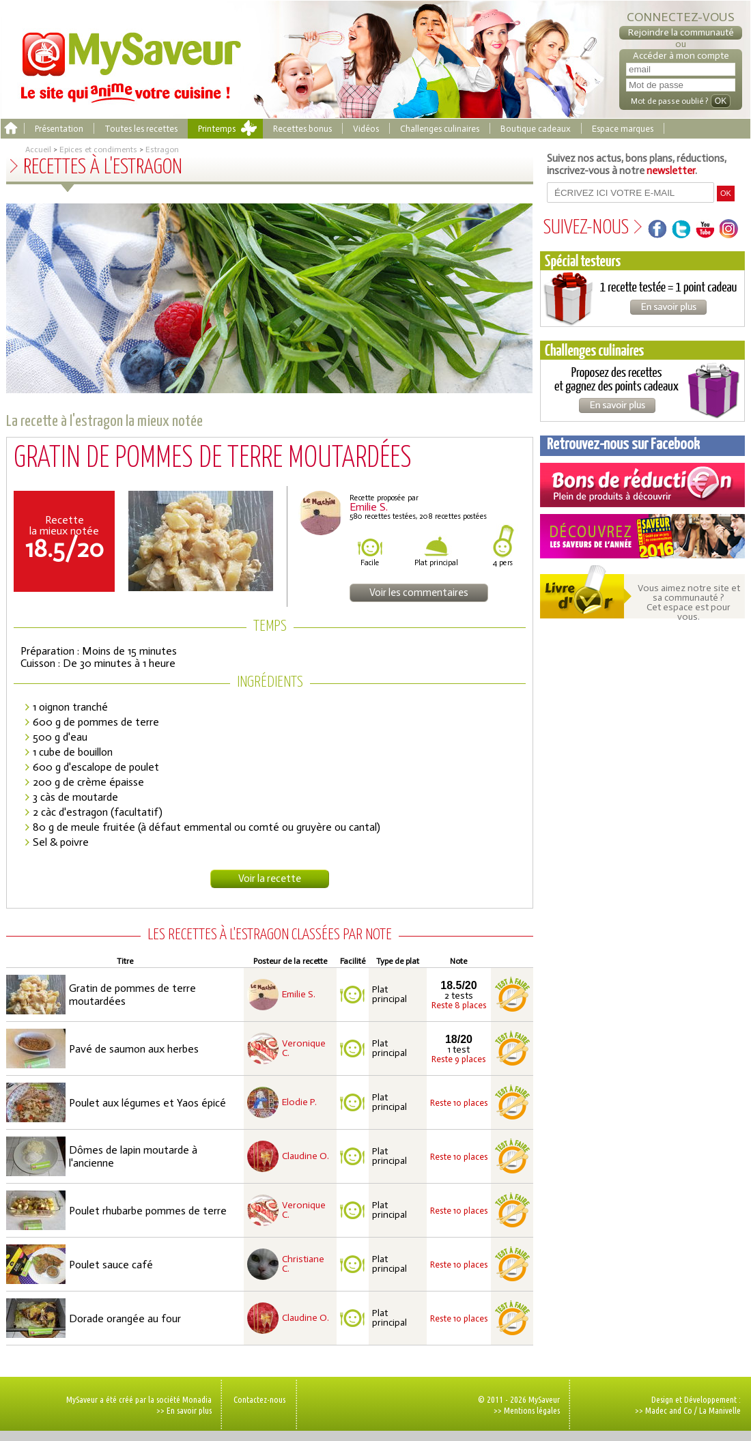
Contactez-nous (259, 1399)
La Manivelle (720, 1410)
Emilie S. (298, 994)
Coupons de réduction (642, 485)
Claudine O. (305, 1156)
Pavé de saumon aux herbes (134, 1048)
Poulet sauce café (111, 1264)
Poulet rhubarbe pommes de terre (148, 1210)
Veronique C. (304, 1048)
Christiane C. (303, 1264)
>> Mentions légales (527, 1410)
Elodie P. (299, 1102)
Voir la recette (269, 878)
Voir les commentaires (418, 592)
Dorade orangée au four (125, 1318)
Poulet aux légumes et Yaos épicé (147, 1102)
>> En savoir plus (184, 1410)
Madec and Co (668, 1410)
